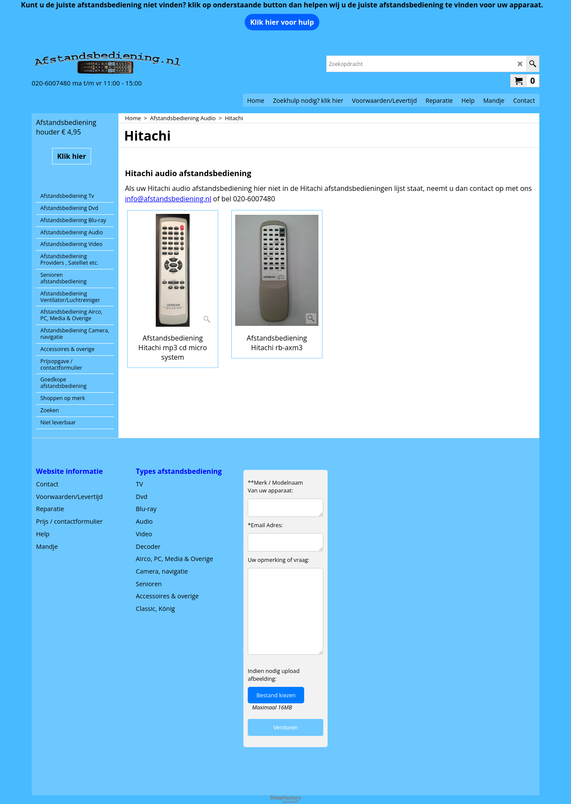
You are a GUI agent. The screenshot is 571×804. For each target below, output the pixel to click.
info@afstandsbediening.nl (168, 198)
